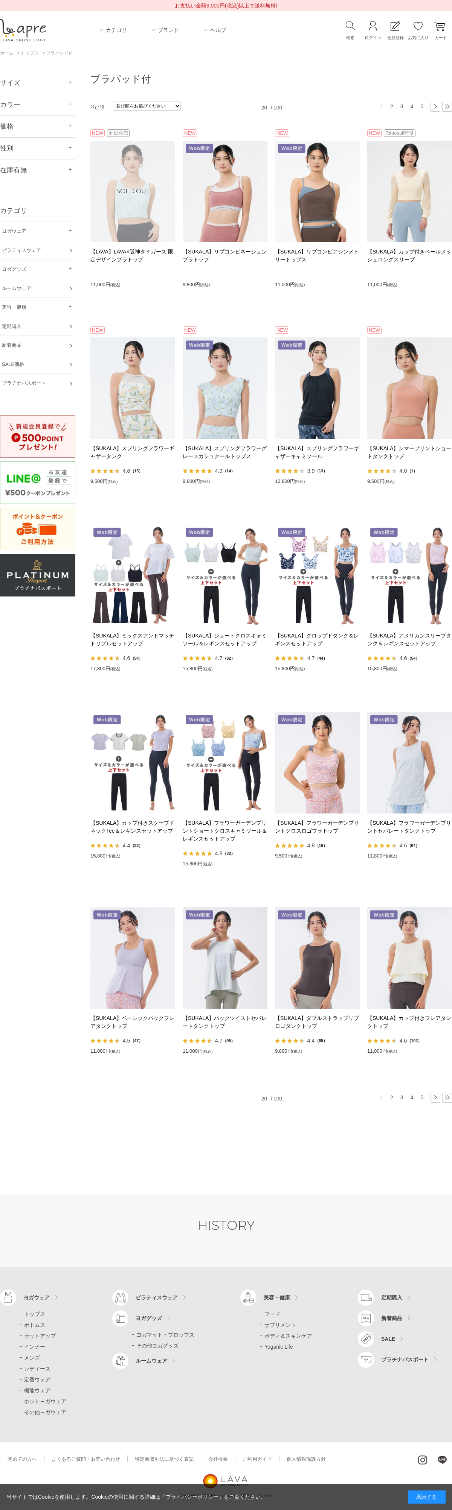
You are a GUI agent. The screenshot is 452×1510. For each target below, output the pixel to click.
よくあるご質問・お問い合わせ (86, 1459)
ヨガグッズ (149, 1318)
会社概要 (218, 1459)
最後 (447, 106)
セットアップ (40, 1336)
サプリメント (280, 1325)
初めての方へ (22, 1459)
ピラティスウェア (157, 1298)
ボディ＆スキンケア (288, 1336)
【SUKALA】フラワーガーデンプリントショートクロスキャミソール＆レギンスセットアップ (225, 831)
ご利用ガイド (257, 1459)
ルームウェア (151, 1361)
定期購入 (391, 1298)
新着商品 (391, 1318)
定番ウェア (37, 1379)
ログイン (373, 37)
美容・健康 (277, 1298)
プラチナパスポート (405, 1360)
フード (272, 1314)
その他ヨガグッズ (157, 1346)
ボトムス (34, 1325)
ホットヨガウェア (45, 1401)
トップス (34, 1314)
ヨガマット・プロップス (165, 1335)
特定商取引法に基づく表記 (164, 1459)
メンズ (32, 1358)
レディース (37, 1369)
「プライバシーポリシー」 (192, 1497)
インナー (34, 1347)
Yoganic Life (278, 1347)
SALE (388, 1339)
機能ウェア (37, 1390)
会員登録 (395, 37)
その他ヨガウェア (45, 1412)
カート (441, 37)
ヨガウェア (36, 1298)
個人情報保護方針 (306, 1459)
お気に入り (418, 37)
